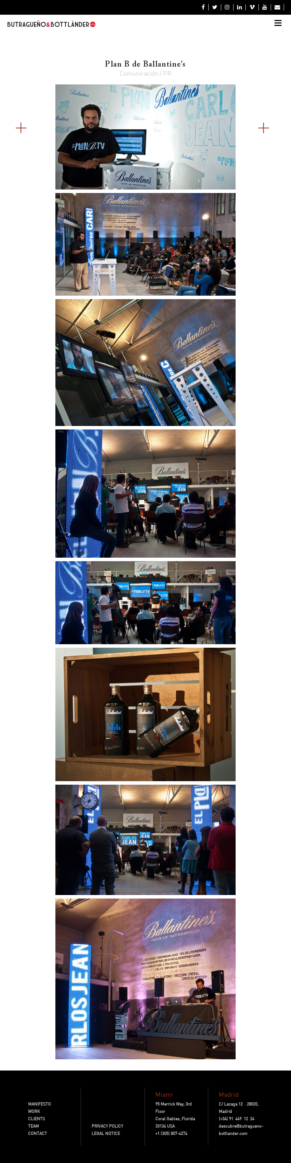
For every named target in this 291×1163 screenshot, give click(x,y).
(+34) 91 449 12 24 (236, 1118)
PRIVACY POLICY (107, 1126)
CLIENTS (36, 1118)
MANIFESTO (39, 1104)
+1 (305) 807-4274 (171, 1133)
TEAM (33, 1126)
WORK (34, 1111)
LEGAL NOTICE (106, 1133)
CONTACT (37, 1133)
